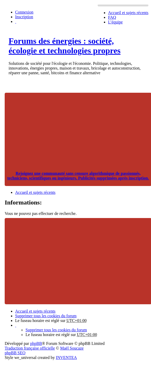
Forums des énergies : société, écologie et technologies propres (65, 45)
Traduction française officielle (30, 348)
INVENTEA (66, 357)
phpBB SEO (15, 353)
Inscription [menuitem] (24, 17)
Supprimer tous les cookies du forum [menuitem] (46, 316)
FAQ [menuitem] (112, 17)
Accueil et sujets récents (35, 311)
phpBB (36, 343)
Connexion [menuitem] (24, 12)
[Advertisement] (78, 129)
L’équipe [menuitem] (115, 22)
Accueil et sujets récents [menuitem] (128, 12)
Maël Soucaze (72, 348)
